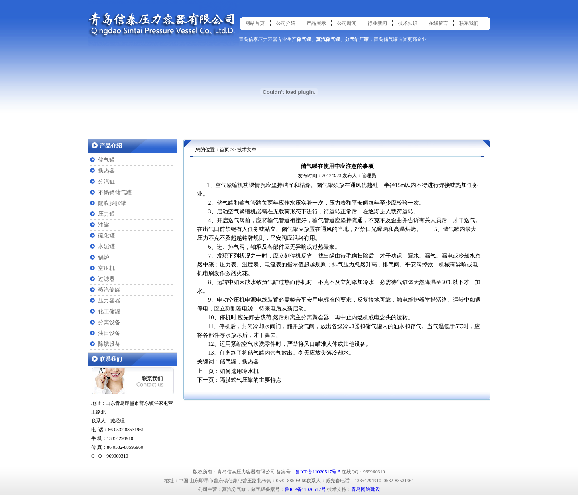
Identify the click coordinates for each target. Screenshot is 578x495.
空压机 (106, 268)
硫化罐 (106, 236)
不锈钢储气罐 (115, 192)
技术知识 (407, 23)
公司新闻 (346, 23)
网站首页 (255, 23)
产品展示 (316, 23)
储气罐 (106, 160)
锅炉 (103, 257)
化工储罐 (109, 311)
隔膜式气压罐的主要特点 (250, 380)
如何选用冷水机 (239, 371)
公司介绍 (285, 23)
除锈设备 (109, 344)
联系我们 (468, 23)
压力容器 (109, 301)
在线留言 (438, 23)
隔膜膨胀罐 (112, 203)
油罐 (103, 225)
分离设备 (109, 322)
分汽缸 (106, 182)
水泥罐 (106, 246)
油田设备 (109, 333)
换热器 (106, 171)
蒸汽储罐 (109, 290)
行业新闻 (377, 23)
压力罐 (106, 214)
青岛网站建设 (365, 489)
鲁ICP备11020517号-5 (317, 472)
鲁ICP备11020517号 (305, 489)
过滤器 (106, 279)
